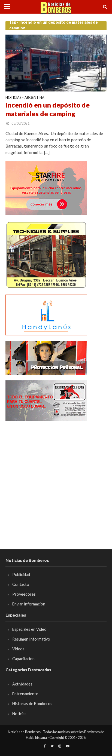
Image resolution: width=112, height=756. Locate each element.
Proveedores (24, 594)
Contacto (20, 584)
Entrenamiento (25, 693)
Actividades (22, 684)
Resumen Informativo (31, 639)
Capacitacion (23, 658)
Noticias (13, 98)
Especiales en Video (29, 629)
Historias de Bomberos (32, 703)
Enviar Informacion (28, 604)
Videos (18, 649)
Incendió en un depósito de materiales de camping (47, 109)
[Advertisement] (56, 482)
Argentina (34, 98)
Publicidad (21, 574)
